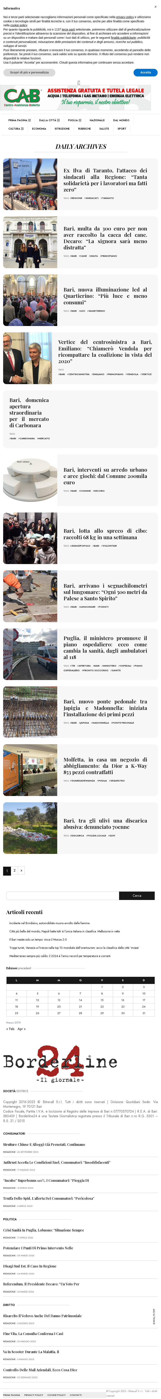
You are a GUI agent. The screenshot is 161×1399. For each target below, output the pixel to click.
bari (74, 251)
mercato (44, 434)
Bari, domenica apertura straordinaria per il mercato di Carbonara (29, 410)
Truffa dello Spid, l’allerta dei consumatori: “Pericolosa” (48, 1194)
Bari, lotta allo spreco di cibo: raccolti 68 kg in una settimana (105, 529)
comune (85, 482)
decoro (99, 482)
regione (76, 196)
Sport (122, 129)
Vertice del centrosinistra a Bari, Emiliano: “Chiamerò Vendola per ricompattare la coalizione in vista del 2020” (105, 351)
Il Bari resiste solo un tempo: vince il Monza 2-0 (38, 935)
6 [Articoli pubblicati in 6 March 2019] (59, 989)
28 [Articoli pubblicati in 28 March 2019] (80, 1009)
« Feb (10, 1024)
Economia (39, 129)
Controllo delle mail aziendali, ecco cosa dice (40, 1365)
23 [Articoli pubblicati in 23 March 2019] (123, 1002)
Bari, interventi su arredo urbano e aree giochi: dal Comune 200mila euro (105, 471)
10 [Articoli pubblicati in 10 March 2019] (143, 989)
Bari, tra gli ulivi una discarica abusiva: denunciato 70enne (105, 819)
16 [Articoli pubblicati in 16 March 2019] (122, 996)
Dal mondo (121, 120)
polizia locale (97, 830)
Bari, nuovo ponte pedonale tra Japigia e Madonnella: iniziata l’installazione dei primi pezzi (105, 703)
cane (83, 251)
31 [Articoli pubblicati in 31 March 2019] (144, 1009)
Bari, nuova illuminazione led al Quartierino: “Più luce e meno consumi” (105, 295)
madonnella (101, 717)
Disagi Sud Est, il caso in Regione (29, 1261)
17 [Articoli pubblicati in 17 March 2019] (144, 996)
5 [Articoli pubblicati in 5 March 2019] (37, 989)
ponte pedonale (123, 717)
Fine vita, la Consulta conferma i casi (33, 1329)
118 (73, 656)
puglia (103, 775)
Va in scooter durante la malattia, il (31, 1347)
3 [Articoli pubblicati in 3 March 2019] (144, 983)
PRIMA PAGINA (11, 1390)
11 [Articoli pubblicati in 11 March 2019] (16, 996)
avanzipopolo (80, 540)
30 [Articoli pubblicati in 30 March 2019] (123, 1009)
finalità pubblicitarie (123, 37)
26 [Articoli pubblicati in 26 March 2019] (37, 1009)
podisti (104, 601)
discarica (77, 830)
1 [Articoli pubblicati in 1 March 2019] (102, 983)
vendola (132, 369)
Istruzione (62, 129)
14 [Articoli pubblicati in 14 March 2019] (80, 996)
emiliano (98, 369)
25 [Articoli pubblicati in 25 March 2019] (16, 1009)
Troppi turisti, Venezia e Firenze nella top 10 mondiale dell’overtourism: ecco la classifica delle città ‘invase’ (74, 943)
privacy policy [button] (125, 17)
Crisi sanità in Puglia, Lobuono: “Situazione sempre (43, 1225)
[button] (155, 6)
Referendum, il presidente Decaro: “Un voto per (41, 1280)
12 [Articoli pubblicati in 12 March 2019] (37, 996)
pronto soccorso (95, 661)
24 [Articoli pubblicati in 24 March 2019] (143, 1002)
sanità (116, 661)
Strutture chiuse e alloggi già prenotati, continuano (44, 1140)
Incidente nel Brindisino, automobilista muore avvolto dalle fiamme (49, 919)
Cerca (137, 891)
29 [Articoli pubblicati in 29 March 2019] (102, 1009)
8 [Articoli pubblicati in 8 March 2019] (102, 989)
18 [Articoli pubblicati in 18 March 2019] (16, 1002)
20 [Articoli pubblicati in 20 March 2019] (59, 1002)
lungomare (87, 601)
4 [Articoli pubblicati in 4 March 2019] (16, 989)
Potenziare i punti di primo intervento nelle (38, 1243)
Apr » (22, 1024)
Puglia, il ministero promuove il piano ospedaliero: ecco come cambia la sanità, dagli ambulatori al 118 (105, 643)
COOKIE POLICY (56, 1390)
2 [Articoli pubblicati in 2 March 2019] (123, 983)
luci (82, 309)
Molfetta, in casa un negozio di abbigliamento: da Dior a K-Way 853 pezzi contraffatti (105, 761)
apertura (85, 656)
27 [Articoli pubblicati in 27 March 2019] (59, 1009)
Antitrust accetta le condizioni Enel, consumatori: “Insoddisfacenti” (56, 1158)
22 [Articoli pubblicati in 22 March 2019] (102, 1002)
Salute (104, 129)
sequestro (117, 775)
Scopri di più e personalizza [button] (29, 72)
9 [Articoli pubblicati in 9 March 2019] (123, 989)
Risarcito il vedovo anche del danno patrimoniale (42, 1311)
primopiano (109, 251)
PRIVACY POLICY (33, 1390)
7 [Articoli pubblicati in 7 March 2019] (80, 989)
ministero (109, 656)
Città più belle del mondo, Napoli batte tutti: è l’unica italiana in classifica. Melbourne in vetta (64, 927)
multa (94, 251)
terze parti (68, 29)
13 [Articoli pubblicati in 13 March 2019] (59, 996)
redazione (9, 1147)
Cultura (15, 129)
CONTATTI (76, 1390)
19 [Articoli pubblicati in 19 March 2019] (37, 1002)
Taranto (108, 196)
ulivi (112, 830)
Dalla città (49, 120)
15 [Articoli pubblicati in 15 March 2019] (102, 996)
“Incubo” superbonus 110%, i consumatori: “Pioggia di (46, 1176)
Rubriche (84, 129)
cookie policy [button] (18, 25)
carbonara (27, 434)
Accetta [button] (145, 72)
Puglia (74, 120)
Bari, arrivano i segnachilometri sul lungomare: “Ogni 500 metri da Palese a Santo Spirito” (105, 587)
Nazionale (97, 120)
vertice (147, 369)
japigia (84, 717)
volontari (110, 540)
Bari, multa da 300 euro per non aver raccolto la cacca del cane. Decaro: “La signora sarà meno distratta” (105, 237)
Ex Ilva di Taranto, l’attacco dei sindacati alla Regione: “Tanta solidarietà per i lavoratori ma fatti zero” (105, 180)
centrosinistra (79, 369)
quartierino (97, 309)
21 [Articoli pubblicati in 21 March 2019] (80, 1002)
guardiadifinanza (83, 775)
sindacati (92, 196)
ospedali (125, 656)
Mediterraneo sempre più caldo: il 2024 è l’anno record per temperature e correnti (59, 951)
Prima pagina (19, 120)
